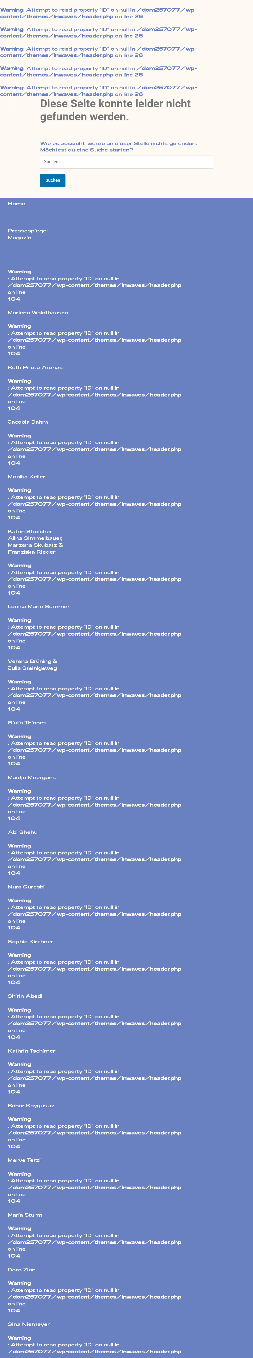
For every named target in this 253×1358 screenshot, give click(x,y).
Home (16, 203)
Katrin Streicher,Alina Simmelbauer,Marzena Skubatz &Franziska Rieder (35, 541)
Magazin (19, 237)
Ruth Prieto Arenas (35, 367)
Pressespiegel (28, 230)
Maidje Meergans (32, 777)
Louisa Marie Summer (39, 606)
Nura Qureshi (26, 886)
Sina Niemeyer (29, 1324)
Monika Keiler (26, 476)
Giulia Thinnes (27, 722)
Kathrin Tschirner (32, 1051)
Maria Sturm (25, 1215)
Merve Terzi (24, 1160)
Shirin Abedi (25, 996)
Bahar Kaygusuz (31, 1105)
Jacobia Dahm (28, 422)
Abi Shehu (23, 832)
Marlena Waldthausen (38, 312)
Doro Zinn (22, 1269)
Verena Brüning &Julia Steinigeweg (32, 664)
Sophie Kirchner (30, 941)
